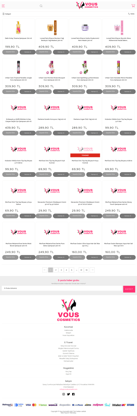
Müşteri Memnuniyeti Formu (68, 348)
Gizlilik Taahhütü (68, 351)
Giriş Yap (68, 371)
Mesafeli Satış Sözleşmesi (68, 358)
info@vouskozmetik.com (68, 389)
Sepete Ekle (10, 52)
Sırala (132, 14)
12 (81, 270)
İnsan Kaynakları (68, 335)
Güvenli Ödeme (68, 353)
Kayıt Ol (68, 374)
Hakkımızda (68, 330)
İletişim (68, 333)
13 (86, 270)
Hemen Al (27, 52)
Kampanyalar (68, 361)
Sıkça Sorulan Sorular (68, 346)
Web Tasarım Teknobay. (68, 413)
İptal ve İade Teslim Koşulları (68, 356)
